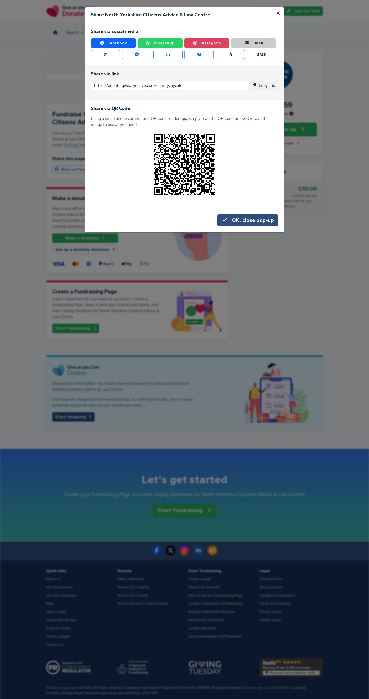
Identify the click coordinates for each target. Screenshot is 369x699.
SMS (261, 54)
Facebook (113, 43)
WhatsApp (160, 43)
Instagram (207, 43)
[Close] (278, 13)
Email (253, 43)
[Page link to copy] (170, 85)
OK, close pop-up (248, 220)
